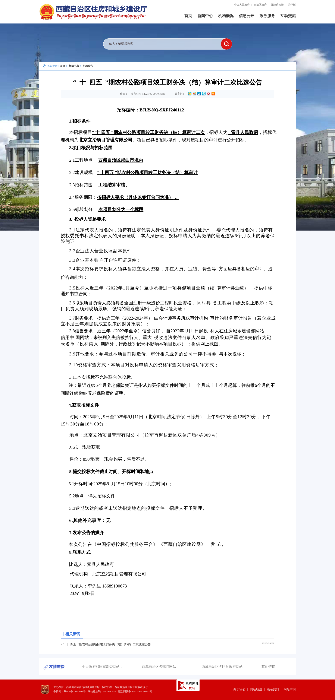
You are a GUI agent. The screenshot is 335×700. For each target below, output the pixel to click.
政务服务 (267, 16)
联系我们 (273, 689)
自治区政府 (260, 4)
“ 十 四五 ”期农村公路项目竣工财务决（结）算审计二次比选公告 (107, 644)
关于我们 (239, 689)
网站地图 (256, 689)
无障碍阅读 (277, 4)
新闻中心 (205, 16)
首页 (188, 16)
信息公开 (246, 16)
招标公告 (88, 65)
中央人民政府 (242, 4)
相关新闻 (73, 634)
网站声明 (290, 689)
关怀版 (292, 4)
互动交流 (288, 16)
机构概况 (226, 16)
